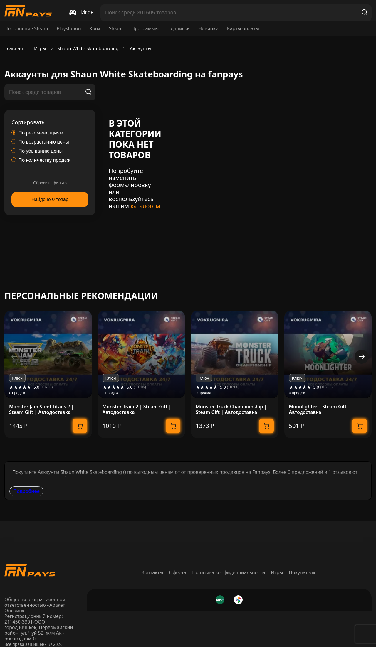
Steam (116, 29)
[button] (362, 357)
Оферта (178, 572)
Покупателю (303, 572)
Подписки (178, 29)
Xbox (95, 29)
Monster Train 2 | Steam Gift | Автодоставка (137, 409)
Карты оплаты (243, 29)
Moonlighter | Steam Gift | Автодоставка (319, 409)
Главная (13, 48)
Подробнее (26, 491)
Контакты (152, 572)
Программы (145, 29)
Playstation (69, 29)
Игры (277, 572)
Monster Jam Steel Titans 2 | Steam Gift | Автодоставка (41, 409)
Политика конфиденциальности (228, 572)
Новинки (208, 29)
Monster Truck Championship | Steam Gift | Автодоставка (231, 409)
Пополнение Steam (26, 29)
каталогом (145, 206)
